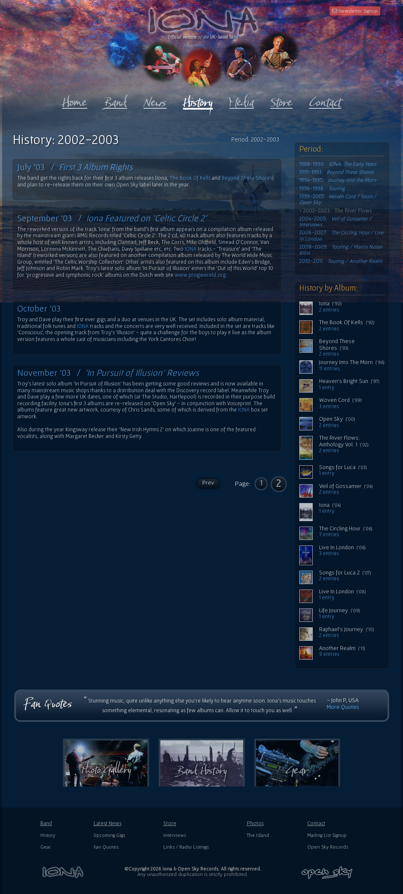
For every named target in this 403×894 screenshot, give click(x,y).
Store (169, 823)
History (47, 835)
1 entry (326, 388)
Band (46, 823)
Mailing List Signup (327, 835)
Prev (208, 482)
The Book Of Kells (190, 178)
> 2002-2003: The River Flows (335, 211)
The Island (258, 835)
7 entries (329, 534)
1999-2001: (337, 199)
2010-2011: (340, 261)
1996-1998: (322, 188)
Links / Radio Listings (186, 846)
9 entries (329, 654)
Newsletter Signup (355, 10)
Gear (45, 846)
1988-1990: (337, 164)
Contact (316, 823)
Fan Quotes (106, 846)
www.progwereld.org (200, 275)
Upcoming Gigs (109, 835)
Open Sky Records (327, 846)
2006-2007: (341, 235)
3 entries (329, 406)
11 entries (329, 369)
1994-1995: (337, 180)
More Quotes (343, 706)
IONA (190, 249)
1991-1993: (336, 172)
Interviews (174, 835)
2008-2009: (340, 250)
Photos (255, 823)
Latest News (107, 823)
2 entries (329, 310)
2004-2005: (335, 222)
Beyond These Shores (247, 178)
